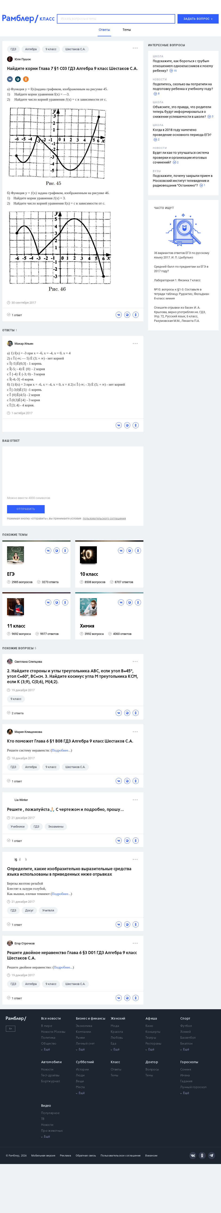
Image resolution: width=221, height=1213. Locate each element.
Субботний (85, 1062)
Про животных (52, 1130)
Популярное (50, 1113)
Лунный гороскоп (193, 1087)
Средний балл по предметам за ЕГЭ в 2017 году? (181, 269)
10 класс (89, 574)
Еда (113, 1043)
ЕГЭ (11, 574)
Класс (115, 1062)
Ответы (116, 1069)
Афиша (151, 1018)
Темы (114, 1075)
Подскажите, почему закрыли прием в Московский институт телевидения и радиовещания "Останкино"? (183, 180)
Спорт (185, 1018)
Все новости (51, 1018)
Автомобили (51, 1062)
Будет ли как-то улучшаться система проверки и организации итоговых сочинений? (181, 157)
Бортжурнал (50, 1081)
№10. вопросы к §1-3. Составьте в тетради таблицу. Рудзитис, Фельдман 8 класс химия (181, 294)
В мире (46, 1026)
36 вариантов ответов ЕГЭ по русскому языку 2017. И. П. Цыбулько (181, 255)
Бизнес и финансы (90, 1018)
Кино (149, 1026)
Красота (117, 1031)
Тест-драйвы (50, 1075)
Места (80, 1087)
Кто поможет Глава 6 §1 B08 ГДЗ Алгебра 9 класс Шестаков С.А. (70, 741)
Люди (80, 1075)
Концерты (153, 1031)
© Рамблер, (13, 1155)
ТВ (43, 1119)
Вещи (80, 1081)
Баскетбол (188, 1037)
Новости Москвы (53, 1031)
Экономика (84, 1026)
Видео (46, 1105)
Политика (48, 1037)
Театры (151, 1037)
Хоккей (185, 1031)
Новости (47, 1069)
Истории (82, 1069)
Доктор (152, 1062)
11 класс (16, 626)
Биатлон (186, 1043)
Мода (115, 1026)
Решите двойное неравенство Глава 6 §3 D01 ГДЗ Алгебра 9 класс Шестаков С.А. (72, 955)
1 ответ (14, 315)
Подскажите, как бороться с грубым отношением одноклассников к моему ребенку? (183, 66)
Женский (118, 1018)
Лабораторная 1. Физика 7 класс (177, 280)
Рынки (80, 1037)
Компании (83, 1031)
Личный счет (85, 1043)
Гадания (186, 1081)
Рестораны (154, 1043)
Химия (87, 626)
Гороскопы (189, 1062)
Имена (185, 1075)
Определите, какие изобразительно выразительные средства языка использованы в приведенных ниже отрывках (69, 872)
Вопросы (152, 1069)
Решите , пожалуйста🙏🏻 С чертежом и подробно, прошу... (65, 810)
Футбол (186, 1026)
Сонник (185, 1069)
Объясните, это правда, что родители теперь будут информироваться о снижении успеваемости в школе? (182, 112)
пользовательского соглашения (104, 518)
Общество (48, 1043)
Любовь (117, 1037)
